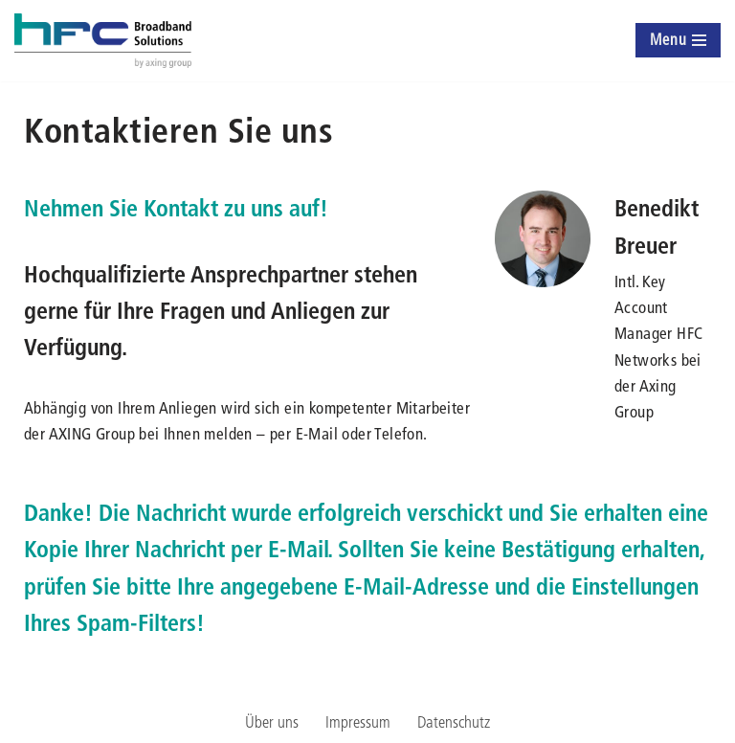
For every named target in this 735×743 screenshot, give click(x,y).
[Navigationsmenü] (678, 40)
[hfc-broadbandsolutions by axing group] (102, 40)
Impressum (357, 722)
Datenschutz (453, 722)
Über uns (272, 722)
